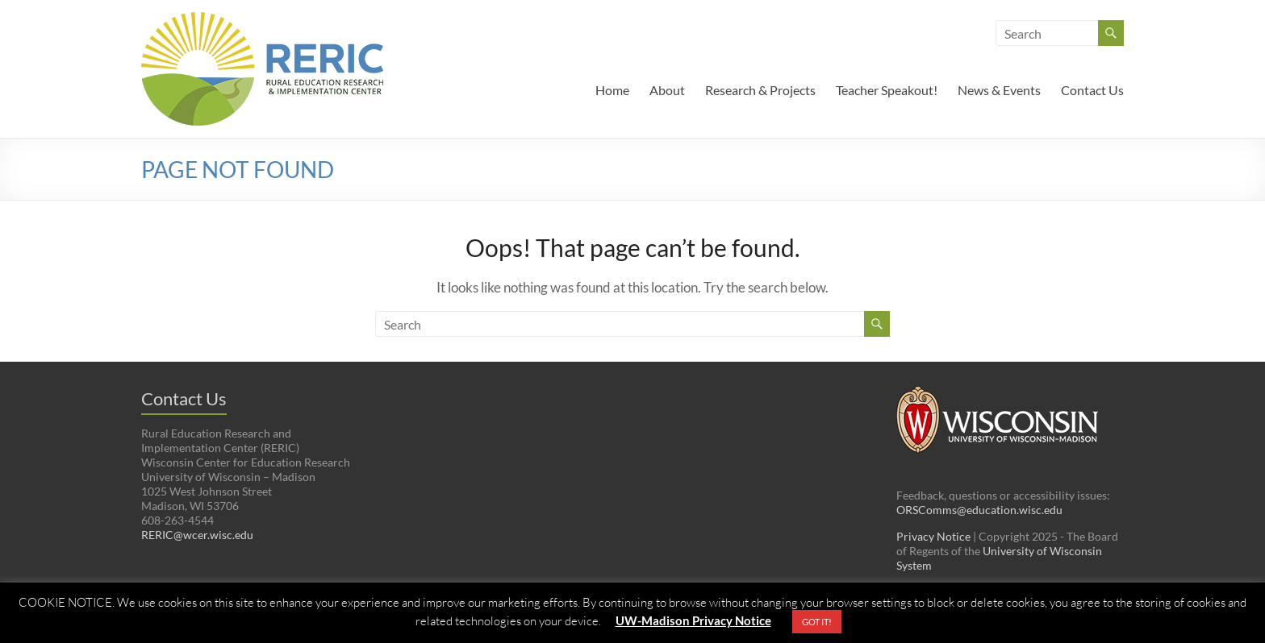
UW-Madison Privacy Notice (693, 620)
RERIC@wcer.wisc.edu (197, 534)
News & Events (999, 89)
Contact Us (1092, 89)
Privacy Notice (933, 536)
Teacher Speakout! (886, 89)
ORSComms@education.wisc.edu (979, 509)
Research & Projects (760, 89)
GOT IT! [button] (817, 621)
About (667, 89)
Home (612, 89)
